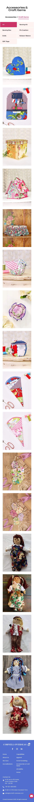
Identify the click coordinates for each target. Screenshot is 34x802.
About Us (6, 757)
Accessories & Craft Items (23, 765)
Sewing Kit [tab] (23, 24)
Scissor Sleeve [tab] (25, 35)
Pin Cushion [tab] (23, 30)
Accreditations (8, 764)
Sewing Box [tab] (6, 30)
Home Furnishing (21, 761)
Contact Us (6, 777)
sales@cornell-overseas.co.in (14, 793)
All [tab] (3, 24)
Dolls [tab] (4, 35)
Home (5, 754)
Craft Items (23, 17)
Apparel (19, 757)
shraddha (19, 769)
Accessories (10, 17)
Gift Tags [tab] (5, 41)
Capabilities (20, 754)
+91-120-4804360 (10, 787)
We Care (5, 761)
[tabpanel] (17, 390)
